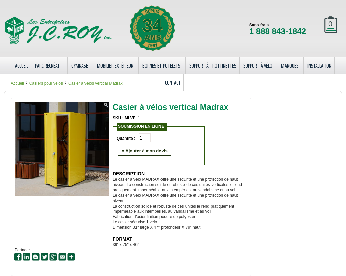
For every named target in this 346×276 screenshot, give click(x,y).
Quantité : (126, 138)
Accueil (17, 83)
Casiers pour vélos (46, 83)
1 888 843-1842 (277, 31)
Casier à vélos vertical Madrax (95, 83)
